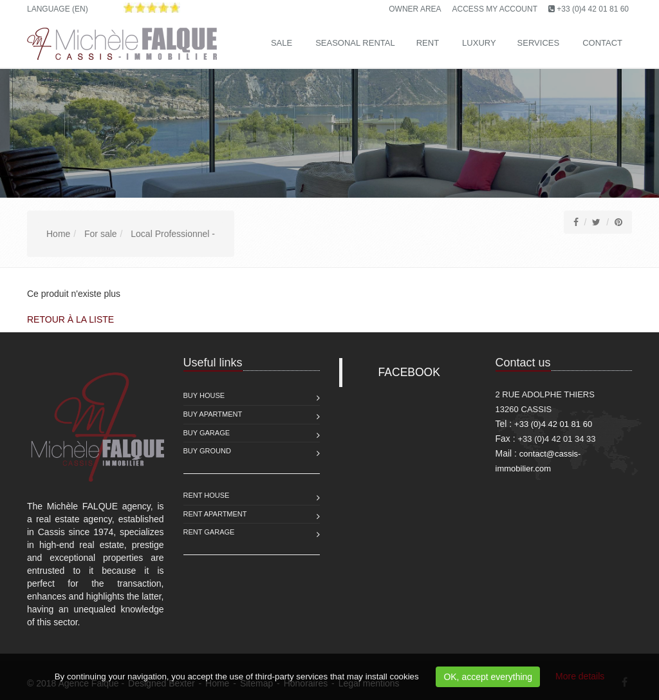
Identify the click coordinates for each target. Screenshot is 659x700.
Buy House (204, 395)
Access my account (494, 9)
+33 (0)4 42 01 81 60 (593, 9)
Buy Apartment (213, 414)
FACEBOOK (409, 372)
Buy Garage (206, 433)
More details (579, 676)
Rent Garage (209, 532)
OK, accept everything (487, 677)
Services (538, 43)
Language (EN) (57, 9)
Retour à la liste (70, 319)
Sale (281, 43)
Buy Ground (207, 451)
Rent (427, 43)
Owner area (415, 9)
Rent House (206, 495)
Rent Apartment (215, 514)
